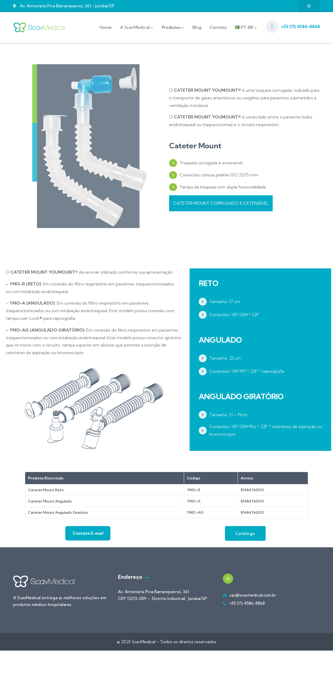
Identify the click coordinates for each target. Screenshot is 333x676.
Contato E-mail (88, 526)
